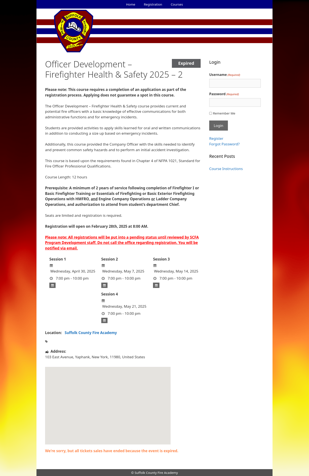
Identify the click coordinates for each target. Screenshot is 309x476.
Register (216, 138)
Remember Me (224, 113)
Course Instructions (226, 168)
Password (224, 94)
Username (224, 74)
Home (130, 4)
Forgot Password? (224, 144)
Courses (177, 4)
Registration (153, 4)
